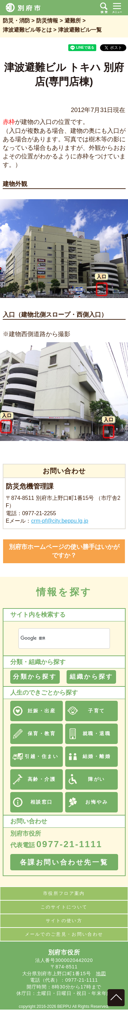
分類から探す (34, 676)
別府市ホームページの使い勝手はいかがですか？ (64, 551)
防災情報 (47, 20)
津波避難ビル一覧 (80, 30)
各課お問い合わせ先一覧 (64, 862)
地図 (101, 973)
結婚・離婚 (97, 756)
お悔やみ (96, 802)
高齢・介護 (42, 779)
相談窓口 (41, 802)
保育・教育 (42, 733)
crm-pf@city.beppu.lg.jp (59, 521)
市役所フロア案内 (64, 893)
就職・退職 (97, 733)
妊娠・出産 (42, 710)
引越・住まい (41, 756)
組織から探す (91, 676)
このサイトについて (64, 906)
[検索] (55, 638)
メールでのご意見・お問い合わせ (64, 934)
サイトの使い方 (64, 920)
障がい (96, 779)
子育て (96, 710)
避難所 (73, 20)
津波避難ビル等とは (27, 30)
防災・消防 (16, 20)
